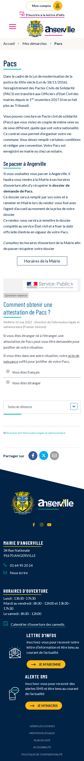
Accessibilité (42, 747)
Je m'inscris (44, 706)
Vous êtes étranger (23, 383)
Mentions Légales (42, 733)
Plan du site (42, 740)
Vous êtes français (23, 372)
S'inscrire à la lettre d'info (42, 14)
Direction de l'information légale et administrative (35, 433)
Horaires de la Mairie (42, 260)
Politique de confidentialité (42, 754)
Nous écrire (15, 573)
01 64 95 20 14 (18, 565)
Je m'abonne (46, 664)
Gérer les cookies (42, 726)
